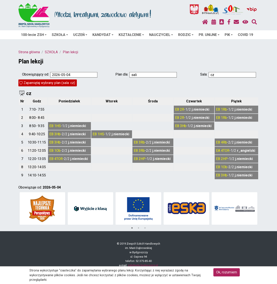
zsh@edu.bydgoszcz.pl (143, 265)
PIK (229, 35)
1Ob (57, 150)
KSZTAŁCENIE (131, 35)
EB (177, 109)
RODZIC (185, 35)
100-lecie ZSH (34, 35)
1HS (57, 126)
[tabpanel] (42, 208)
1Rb (224, 109)
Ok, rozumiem (226, 272)
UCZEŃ (80, 35)
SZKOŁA (60, 35)
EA (218, 150)
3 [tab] (145, 228)
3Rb (142, 142)
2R (182, 109)
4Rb (224, 142)
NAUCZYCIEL (161, 35)
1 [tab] (132, 228)
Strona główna (29, 52)
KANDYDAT (102, 35)
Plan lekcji (70, 52)
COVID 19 (245, 35)
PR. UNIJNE (209, 35)
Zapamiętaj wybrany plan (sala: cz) (49, 83)
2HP (142, 159)
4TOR (225, 150)
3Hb (183, 126)
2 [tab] (138, 228)
